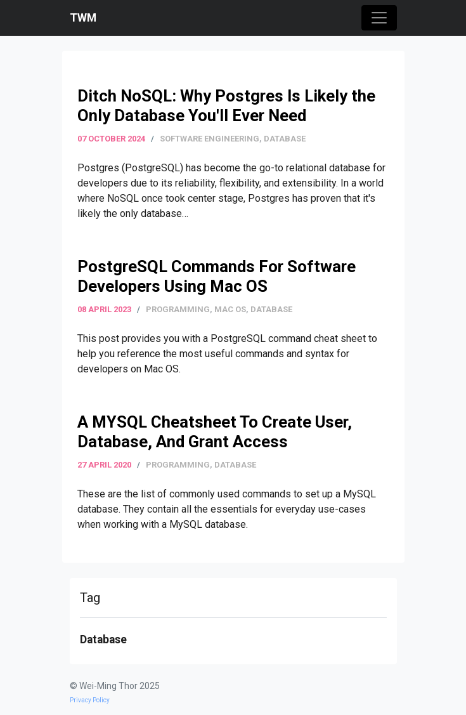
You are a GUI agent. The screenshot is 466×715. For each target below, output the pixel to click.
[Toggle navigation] (379, 17)
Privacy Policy (90, 700)
